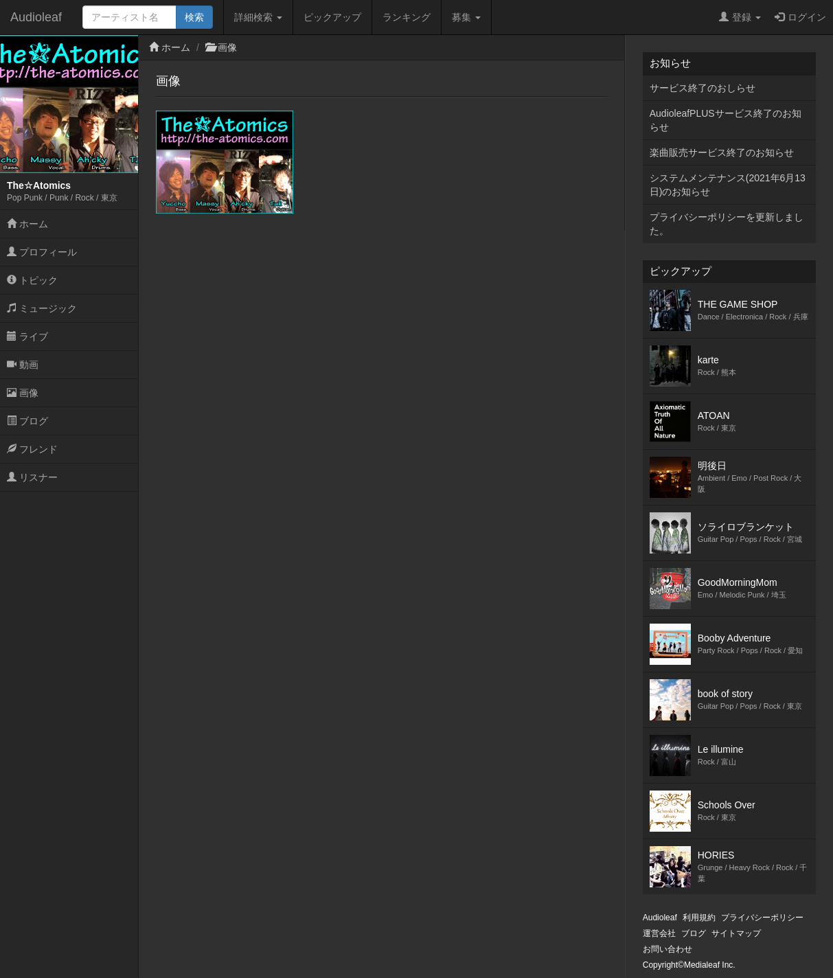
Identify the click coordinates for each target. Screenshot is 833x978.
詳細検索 (258, 17)
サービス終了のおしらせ (702, 87)
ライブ (27, 336)
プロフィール (42, 252)
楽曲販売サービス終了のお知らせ (722, 152)
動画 (22, 364)
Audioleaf (36, 17)
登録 (740, 17)
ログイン (800, 17)
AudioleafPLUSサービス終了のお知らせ (725, 120)
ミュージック (42, 308)
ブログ (27, 421)
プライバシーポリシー (762, 917)
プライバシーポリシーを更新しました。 (726, 224)
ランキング (407, 17)
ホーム (27, 223)
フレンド (32, 449)
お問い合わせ (667, 949)
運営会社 (659, 933)
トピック (32, 280)
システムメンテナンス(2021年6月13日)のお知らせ (728, 184)
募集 (466, 17)
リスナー (32, 477)
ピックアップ (332, 17)
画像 (22, 392)
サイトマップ (736, 933)
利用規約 (699, 917)
